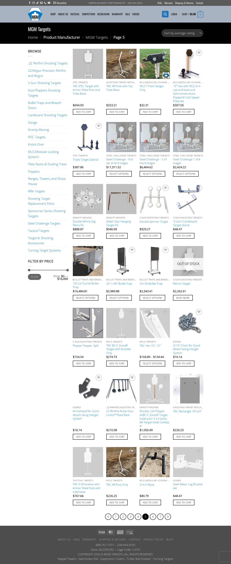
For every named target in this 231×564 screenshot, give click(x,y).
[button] (60, 3)
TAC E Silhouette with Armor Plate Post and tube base (86, 488)
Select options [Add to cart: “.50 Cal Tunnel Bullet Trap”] (85, 297)
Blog (169, 539)
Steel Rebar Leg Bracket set (188, 486)
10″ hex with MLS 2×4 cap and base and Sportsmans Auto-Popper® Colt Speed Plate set (186, 93)
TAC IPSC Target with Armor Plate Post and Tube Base (86, 89)
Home (33, 37)
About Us (63, 14)
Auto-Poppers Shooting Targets (44, 93)
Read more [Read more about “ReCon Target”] (183, 297)
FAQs (160, 3)
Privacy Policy (153, 539)
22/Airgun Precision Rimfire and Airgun (47, 73)
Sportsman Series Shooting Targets (47, 213)
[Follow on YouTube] (49, 3)
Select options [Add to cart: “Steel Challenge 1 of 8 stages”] (186, 173)
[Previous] (106, 517)
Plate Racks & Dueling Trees (47, 164)
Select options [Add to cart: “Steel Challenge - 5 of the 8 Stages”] (152, 173)
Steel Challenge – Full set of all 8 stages (119, 161)
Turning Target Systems (44, 250)
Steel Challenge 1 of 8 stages (186, 161)
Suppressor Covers (112, 559)
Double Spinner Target (154, 221)
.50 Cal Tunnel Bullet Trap (86, 285)
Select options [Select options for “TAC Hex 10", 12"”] (152, 363)
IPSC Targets (36, 137)
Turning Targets (163, 559)
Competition (88, 14)
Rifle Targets (36, 191)
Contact (199, 3)
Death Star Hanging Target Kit (118, 223)
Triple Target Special (85, 159)
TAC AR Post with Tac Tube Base (119, 88)
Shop (53, 14)
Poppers (34, 171)
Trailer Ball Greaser (139, 559)
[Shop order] (182, 33)
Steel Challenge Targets (44, 223)
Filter (34, 276)
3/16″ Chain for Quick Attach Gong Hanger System (186, 349)
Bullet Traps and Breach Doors (44, 105)
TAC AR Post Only (117, 484)
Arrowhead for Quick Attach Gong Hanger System (86, 414)
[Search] (165, 14)
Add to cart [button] (83, 111)
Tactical (75, 14)
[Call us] (45, 3)
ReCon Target (181, 283)
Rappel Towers (67, 559)
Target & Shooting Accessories (40, 240)
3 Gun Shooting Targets (44, 83)
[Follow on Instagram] (33, 3)
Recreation (103, 14)
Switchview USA (88, 559)
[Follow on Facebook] (30, 3)
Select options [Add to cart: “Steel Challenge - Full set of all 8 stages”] (119, 173)
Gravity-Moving (38, 129)
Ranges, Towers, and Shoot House (47, 181)
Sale (127, 14)
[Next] (169, 517)
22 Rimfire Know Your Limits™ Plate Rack (120, 413)
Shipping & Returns (184, 3)
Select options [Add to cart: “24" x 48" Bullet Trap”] (119, 297)
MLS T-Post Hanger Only (152, 88)
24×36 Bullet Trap (151, 283)
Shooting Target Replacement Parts (41, 201)
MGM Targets (97, 37)
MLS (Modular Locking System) (43, 154)
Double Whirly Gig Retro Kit (84, 223)
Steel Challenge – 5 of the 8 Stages (153, 161)
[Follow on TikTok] (37, 3)
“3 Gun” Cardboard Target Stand (185, 223)
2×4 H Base (147, 484)
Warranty (168, 3)
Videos (135, 14)
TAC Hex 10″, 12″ (150, 345)
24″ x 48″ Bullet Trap (119, 283)
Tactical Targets (38, 230)
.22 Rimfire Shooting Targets (47, 63)
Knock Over (36, 144)
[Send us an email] (41, 3)
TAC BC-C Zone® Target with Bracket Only (118, 349)
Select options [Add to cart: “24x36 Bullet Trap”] (152, 297)
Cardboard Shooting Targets (47, 115)
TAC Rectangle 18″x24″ (187, 411)
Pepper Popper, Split (86, 345)
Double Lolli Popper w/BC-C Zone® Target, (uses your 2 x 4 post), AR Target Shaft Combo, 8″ (155, 418)
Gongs (32, 122)
